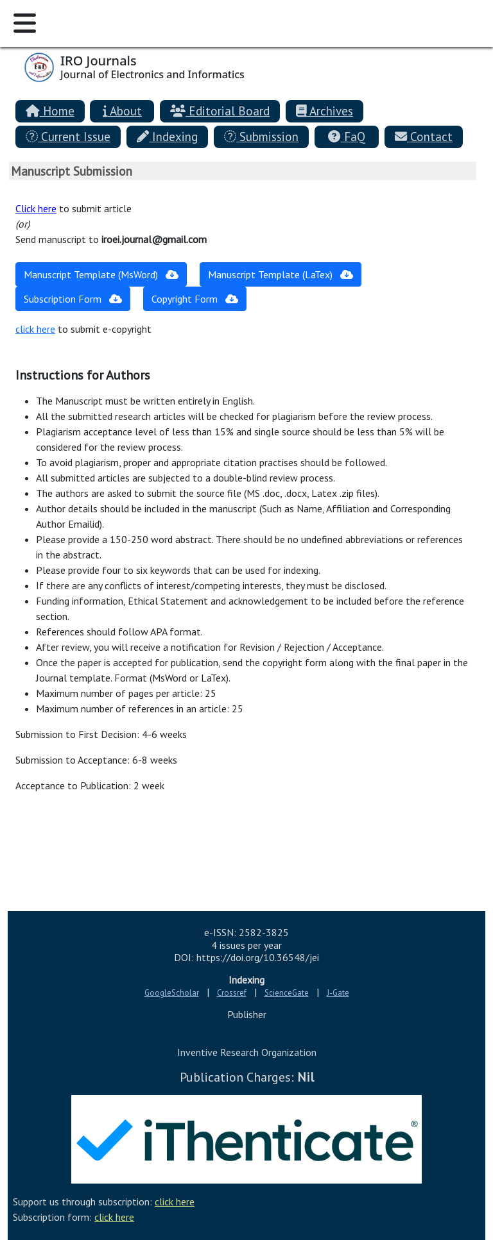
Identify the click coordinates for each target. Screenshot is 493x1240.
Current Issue (68, 136)
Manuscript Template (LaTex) (280, 274)
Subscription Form (73, 298)
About (122, 111)
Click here (35, 208)
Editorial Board (220, 111)
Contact (424, 136)
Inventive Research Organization (246, 1052)
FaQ (346, 136)
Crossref (231, 993)
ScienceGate (286, 993)
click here (35, 329)
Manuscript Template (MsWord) (101, 274)
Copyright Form (194, 298)
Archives (324, 111)
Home (50, 111)
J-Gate (338, 993)
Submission (261, 136)
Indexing (167, 136)
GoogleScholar (171, 993)
